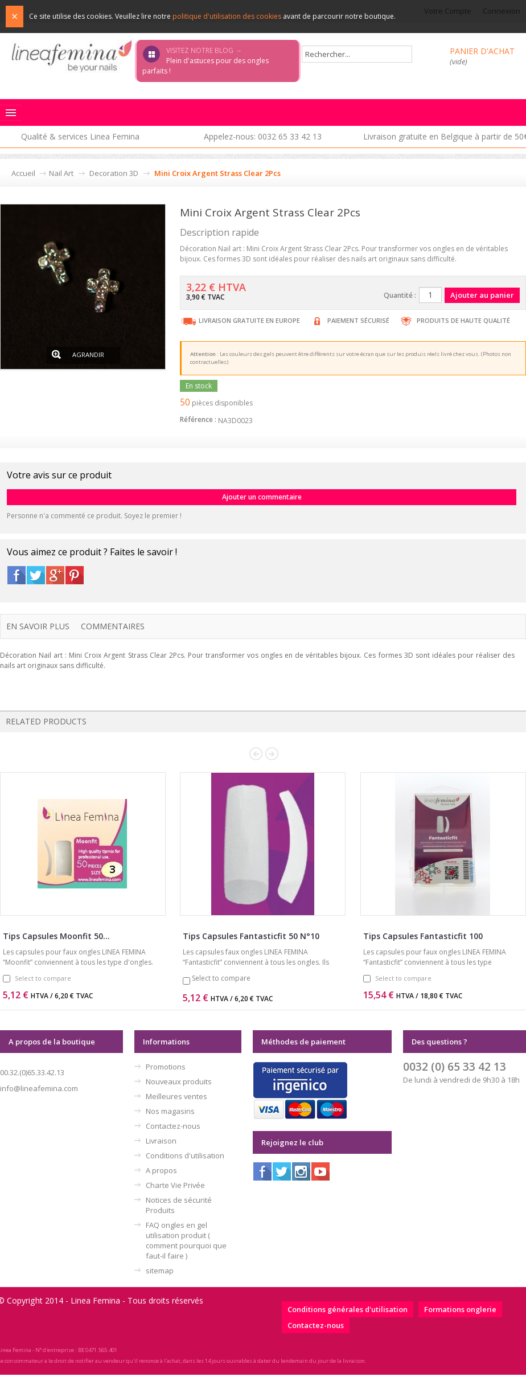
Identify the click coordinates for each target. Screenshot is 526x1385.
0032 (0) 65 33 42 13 (454, 1066)
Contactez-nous (173, 1126)
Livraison (161, 1141)
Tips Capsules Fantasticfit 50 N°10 (251, 936)
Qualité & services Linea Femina (80, 136)
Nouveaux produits (179, 1081)
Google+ (55, 575)
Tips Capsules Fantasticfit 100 (423, 936)
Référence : (198, 419)
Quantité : (400, 295)
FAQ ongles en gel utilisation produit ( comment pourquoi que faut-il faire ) (186, 1240)
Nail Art (61, 173)
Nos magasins (170, 1111)
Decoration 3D (113, 173)
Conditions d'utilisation (185, 1155)
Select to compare (43, 978)
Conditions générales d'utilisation (347, 1309)
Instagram (301, 1171)
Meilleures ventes (176, 1096)
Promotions (166, 1067)
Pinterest (74, 575)
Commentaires (113, 626)
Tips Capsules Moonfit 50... (56, 936)
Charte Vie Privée (175, 1185)
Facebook (16, 575)
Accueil (23, 173)
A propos (161, 1170)
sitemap (160, 1270)
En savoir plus (37, 626)
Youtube (320, 1171)
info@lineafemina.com (39, 1088)
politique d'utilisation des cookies (226, 16)
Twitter (36, 575)
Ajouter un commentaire (262, 497)
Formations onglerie (460, 1309)
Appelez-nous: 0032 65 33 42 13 (263, 136)
